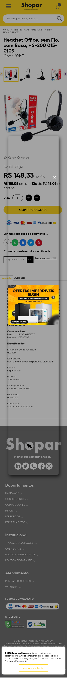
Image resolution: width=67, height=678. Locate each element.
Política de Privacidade (16, 661)
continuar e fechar (33, 668)
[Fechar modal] (54, 177)
